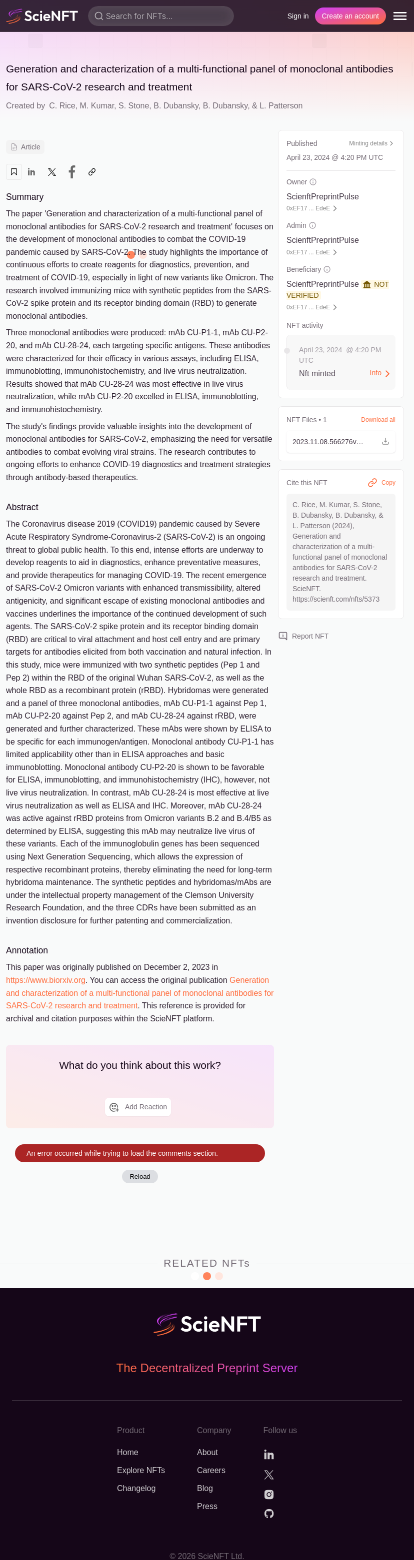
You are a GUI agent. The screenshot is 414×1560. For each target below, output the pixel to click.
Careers (211, 1470)
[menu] (400, 16)
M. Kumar (97, 105)
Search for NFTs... (139, 16)
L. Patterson (281, 105)
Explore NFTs (141, 1470)
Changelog (136, 1488)
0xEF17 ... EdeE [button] (308, 208)
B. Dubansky (176, 105)
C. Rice (62, 105)
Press (207, 1506)
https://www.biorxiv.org (46, 980)
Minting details (372, 143)
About (207, 1452)
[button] (341, 442)
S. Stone (133, 105)
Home (127, 1452)
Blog (205, 1488)
